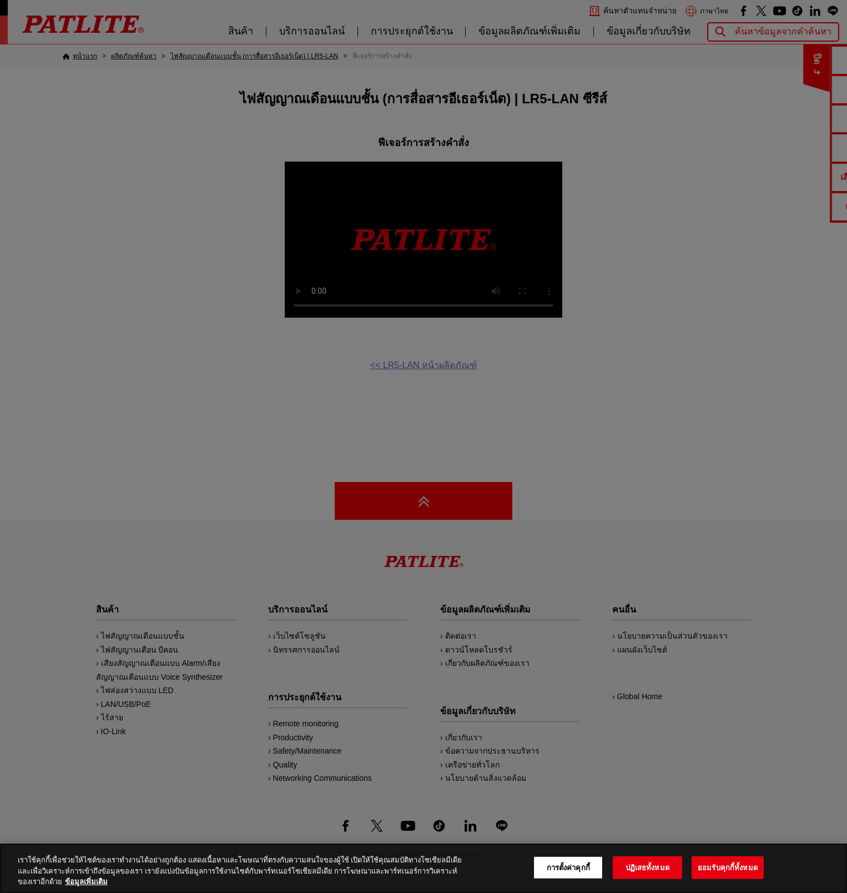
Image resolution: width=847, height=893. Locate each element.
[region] (423, 868)
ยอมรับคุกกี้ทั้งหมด (728, 867)
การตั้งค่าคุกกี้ (568, 867)
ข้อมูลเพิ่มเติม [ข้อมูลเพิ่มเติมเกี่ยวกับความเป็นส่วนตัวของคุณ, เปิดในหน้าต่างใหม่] (86, 881)
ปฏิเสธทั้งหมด (647, 867)
